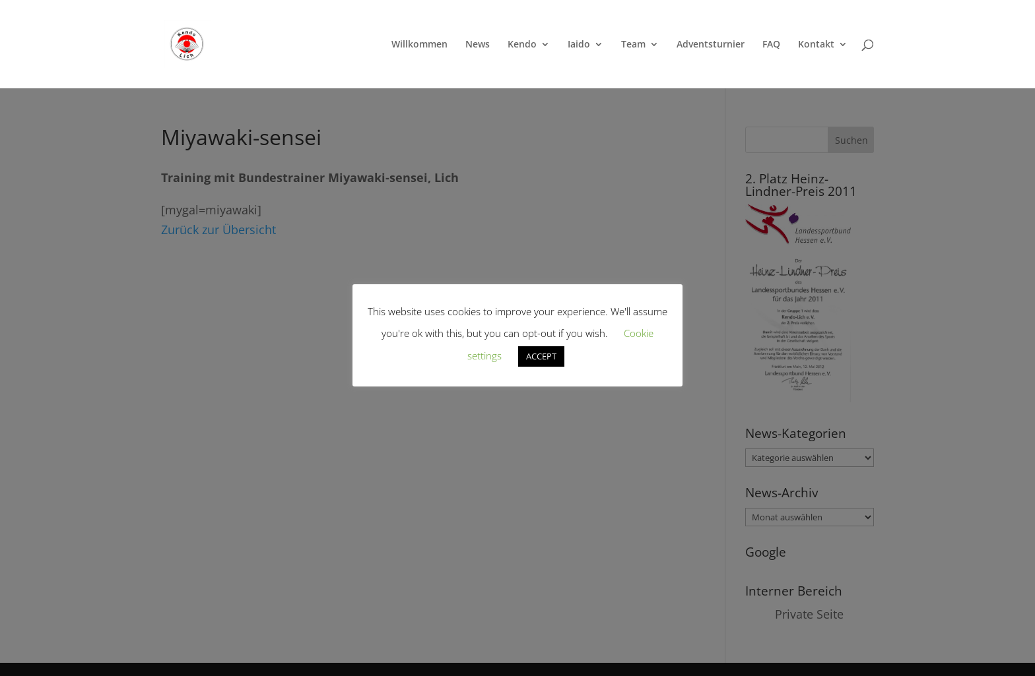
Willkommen (419, 45)
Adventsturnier (711, 45)
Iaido (579, 45)
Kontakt (816, 45)
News (477, 45)
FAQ (771, 45)
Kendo (522, 45)
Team (633, 45)
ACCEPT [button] (541, 356)
